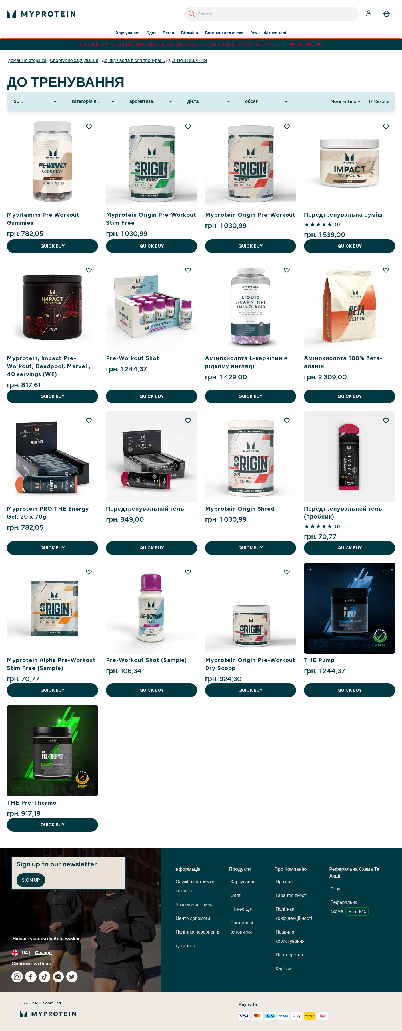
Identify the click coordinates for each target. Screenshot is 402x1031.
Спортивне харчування (74, 60)
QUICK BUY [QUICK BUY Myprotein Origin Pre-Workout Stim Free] (151, 246)
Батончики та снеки (224, 33)
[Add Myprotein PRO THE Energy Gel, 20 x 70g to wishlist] (89, 420)
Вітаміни (189, 33)
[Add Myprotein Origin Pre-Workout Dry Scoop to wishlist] (287, 572)
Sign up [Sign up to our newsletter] (31, 880)
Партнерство (289, 955)
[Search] (192, 14)
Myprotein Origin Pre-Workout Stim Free (151, 218)
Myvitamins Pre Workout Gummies (43, 218)
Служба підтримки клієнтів (195, 886)
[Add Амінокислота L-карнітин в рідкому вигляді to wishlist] (287, 270)
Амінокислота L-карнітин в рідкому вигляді (246, 362)
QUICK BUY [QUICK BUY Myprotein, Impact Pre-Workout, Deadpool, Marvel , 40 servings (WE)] (52, 396)
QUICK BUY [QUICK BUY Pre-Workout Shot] (151, 396)
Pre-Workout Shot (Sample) (146, 660)
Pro (253, 33)
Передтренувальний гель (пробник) (343, 512)
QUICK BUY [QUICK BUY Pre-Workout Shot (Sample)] (151, 690)
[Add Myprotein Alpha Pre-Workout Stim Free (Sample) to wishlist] (89, 572)
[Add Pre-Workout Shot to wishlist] (188, 270)
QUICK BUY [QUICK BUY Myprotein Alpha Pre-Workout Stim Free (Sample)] (52, 690)
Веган (168, 33)
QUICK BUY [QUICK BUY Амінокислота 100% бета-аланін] (349, 396)
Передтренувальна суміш (343, 214)
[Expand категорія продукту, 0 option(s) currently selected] (93, 101)
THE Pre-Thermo (32, 802)
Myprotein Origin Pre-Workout (250, 214)
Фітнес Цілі (241, 909)
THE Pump (319, 660)
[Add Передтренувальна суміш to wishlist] (386, 126)
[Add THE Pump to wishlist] (386, 572)
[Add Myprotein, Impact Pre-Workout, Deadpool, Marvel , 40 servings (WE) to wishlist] (89, 270)
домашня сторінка (27, 60)
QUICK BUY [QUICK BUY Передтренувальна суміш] (349, 246)
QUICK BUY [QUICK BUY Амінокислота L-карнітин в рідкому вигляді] (250, 396)
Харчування (128, 33)
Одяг (151, 33)
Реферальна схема (350, 908)
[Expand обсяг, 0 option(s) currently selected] (267, 101)
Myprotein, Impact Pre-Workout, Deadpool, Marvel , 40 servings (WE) (49, 366)
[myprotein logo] (41, 13)
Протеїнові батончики (241, 927)
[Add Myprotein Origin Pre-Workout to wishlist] (287, 126)
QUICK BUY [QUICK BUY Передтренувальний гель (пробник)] (349, 548)
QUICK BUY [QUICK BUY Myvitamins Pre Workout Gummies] (52, 246)
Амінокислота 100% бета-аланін (343, 362)
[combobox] (271, 14)
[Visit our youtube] (58, 976)
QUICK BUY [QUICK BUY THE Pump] (349, 690)
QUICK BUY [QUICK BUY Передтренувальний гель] (151, 548)
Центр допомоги (193, 918)
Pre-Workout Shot (132, 358)
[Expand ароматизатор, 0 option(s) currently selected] (151, 101)
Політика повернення (198, 932)
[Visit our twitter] (72, 976)
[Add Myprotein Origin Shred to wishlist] (287, 420)
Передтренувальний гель (145, 508)
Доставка (185, 945)
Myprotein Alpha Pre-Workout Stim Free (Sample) (51, 664)
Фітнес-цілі (275, 33)
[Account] (369, 14)
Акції (336, 888)
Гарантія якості (291, 895)
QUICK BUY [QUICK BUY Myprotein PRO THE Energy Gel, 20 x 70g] (52, 548)
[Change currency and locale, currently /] (80, 952)
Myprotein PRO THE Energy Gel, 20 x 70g (48, 512)
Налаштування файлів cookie (46, 939)
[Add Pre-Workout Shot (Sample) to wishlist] (188, 572)
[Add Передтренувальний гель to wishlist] (188, 420)
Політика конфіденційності (294, 913)
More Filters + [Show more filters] (345, 101)
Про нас (284, 881)
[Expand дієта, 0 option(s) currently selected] (209, 101)
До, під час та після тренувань (133, 60)
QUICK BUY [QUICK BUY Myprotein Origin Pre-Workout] (250, 246)
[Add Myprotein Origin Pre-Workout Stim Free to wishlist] (188, 126)
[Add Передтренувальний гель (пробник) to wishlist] (386, 420)
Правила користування (290, 936)
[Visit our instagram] (17, 976)
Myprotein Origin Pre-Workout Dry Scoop (250, 664)
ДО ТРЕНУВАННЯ (187, 60)
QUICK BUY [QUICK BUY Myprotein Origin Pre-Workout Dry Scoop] (250, 690)
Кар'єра (284, 968)
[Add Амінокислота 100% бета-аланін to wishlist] (386, 270)
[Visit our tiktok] (44, 976)
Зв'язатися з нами (194, 904)
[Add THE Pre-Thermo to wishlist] (89, 714)
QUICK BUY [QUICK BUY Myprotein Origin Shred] (250, 548)
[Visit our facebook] (31, 976)
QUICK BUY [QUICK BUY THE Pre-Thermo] (52, 824)
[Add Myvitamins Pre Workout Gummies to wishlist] (89, 126)
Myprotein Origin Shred (240, 508)
